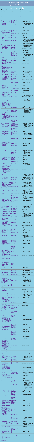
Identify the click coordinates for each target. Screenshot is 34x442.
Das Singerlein (4, 414)
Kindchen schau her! (5, 177)
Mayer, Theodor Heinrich (14, 228)
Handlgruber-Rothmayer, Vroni (14, 175)
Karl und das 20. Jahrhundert (4, 79)
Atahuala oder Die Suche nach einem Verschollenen (5, 120)
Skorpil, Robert (14, 345)
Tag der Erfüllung (4, 74)
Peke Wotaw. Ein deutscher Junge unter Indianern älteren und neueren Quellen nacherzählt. (6, 111)
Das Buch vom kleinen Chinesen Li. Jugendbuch (6, 435)
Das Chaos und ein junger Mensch (5, 44)
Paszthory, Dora (14, 251)
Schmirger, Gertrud (13, 316)
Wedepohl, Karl (14, 423)
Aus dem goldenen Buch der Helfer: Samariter (5, 359)
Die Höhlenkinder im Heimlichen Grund (5, 357)
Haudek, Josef (14, 177)
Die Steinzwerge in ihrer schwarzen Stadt (5, 391)
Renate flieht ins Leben (6, 181)
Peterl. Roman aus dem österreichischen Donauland (6, 143)
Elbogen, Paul (14, 92)
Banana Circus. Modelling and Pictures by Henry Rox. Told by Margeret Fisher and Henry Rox (6, 116)
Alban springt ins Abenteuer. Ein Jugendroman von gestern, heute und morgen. (5, 353)
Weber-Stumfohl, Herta (14, 418)
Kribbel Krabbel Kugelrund (4, 107)
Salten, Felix (13, 289)
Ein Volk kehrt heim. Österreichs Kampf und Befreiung (6, 200)
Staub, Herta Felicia (14, 368)
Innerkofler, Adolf (14, 186)
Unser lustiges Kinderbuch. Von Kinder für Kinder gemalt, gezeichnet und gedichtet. (6, 280)
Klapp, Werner (14, 204)
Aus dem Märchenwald (6, 64)
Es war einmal (4, 331)
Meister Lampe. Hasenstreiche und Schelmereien (5, 204)
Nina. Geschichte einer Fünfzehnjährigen (6, 401)
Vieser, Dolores (14, 414)
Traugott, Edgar (14, 384)
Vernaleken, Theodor (13, 410)
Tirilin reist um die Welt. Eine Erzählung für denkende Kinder (6, 100)
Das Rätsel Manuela (5, 428)
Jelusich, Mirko (14, 189)
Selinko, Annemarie (13, 336)
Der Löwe (3, 193)
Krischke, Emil (14, 211)
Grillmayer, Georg (13, 153)
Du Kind (3, 372)
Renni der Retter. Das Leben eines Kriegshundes (5, 289)
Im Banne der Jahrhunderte (4, 228)
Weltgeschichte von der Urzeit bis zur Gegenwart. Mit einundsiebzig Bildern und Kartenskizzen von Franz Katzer (6, 138)
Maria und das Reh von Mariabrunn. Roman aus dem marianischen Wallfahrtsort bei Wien (6, 186)
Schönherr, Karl (14, 322)
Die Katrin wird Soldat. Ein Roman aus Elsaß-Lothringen (6, 375)
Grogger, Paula (14, 159)
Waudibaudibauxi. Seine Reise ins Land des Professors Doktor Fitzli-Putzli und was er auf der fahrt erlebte (6, 319)
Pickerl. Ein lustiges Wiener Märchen (5, 126)
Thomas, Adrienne (13, 376)
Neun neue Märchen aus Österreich (5, 225)
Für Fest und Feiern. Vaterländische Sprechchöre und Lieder (5, 264)
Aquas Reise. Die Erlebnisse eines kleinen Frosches (5, 175)
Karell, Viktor (14, 195)
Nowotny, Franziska (13, 244)
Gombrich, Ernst (14, 138)
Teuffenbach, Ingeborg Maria (14, 373)
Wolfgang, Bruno (14, 437)
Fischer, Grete (14, 116)
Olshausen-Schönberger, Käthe (14, 247)
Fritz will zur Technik (5, 153)
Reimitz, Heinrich (13, 264)
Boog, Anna (13, 60)
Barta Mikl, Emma (13, 44)
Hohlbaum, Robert (13, 183)
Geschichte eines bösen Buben (4, 271)
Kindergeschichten (5, 209)
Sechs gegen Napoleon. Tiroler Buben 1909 (4, 363)
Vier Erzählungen (4, 322)
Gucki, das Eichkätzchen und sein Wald (6, 387)
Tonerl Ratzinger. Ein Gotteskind (5, 308)
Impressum (3, 440)
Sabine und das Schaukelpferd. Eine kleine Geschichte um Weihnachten (5, 252)
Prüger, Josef (14, 259)
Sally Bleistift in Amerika (4, 219)
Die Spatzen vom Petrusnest (4, 277)
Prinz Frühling (4, 235)
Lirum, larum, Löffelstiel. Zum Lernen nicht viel (6, 267)
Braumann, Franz (13, 72)
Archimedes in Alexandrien (4, 86)
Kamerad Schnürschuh (6, 197)
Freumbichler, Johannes (14, 121)
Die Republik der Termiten (4, 179)
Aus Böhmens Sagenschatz (4, 196)
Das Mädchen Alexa (5, 405)
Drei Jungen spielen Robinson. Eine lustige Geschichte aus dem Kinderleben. (6, 27)
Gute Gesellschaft (5, 292)
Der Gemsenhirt (4, 272)
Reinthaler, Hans (14, 274)
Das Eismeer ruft (4, 421)
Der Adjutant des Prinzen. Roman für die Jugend (6, 230)
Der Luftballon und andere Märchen (5, 207)
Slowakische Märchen (5, 237)
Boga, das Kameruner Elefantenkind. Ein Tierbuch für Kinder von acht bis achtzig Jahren (6, 247)
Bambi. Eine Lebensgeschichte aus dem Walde (6, 305)
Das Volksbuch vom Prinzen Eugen (5, 91)
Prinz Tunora (4, 128)
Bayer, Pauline (14, 45)
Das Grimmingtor (4, 163)
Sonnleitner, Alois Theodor (14, 357)
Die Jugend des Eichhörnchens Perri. (5, 300)
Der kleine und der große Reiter (5, 432)
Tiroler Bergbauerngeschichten (6, 21)
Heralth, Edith (14, 181)
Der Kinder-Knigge (5, 370)
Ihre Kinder (3, 334)
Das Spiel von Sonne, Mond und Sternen (5, 161)
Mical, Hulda (13, 235)
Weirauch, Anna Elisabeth (14, 427)
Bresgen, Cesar (14, 76)
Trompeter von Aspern (5, 211)
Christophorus (4, 232)
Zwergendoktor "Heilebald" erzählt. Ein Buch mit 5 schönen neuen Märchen (6, 68)
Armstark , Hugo (14, 24)
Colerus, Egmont (14, 82)
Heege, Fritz (13, 179)
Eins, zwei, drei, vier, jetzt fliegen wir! (5, 327)
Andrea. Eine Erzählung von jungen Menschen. (6, 378)
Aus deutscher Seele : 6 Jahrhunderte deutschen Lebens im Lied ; (5, 96)
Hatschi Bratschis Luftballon (5, 132)
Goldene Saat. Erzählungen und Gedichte (4, 71)
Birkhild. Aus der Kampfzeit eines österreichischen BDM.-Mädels (6, 285)
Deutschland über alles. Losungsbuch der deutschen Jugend (6, 423)
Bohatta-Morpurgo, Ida (14, 50)
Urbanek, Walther (13, 398)
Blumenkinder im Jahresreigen (4, 395)
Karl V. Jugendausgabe (6, 315)
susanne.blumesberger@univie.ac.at (15, 16)
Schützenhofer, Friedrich (14, 320)
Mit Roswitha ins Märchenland (4, 48)
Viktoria (2, 380)
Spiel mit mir (3, 324)
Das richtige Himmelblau (3, 36)
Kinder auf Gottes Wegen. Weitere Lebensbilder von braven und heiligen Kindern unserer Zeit (5, 311)
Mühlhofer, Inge (14, 238)
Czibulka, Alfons (14, 88)
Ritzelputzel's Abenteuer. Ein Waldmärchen (4, 60)
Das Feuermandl (4, 145)
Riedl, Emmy (14, 280)
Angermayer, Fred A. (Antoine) (14, 21)
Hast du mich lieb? (5, 329)
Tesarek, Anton (14, 370)
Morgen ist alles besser (6, 338)
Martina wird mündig (5, 426)
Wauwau (3, 52)
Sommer (3, 55)
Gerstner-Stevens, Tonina (14, 124)
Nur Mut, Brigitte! (4, 150)
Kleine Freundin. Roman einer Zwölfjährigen (4, 222)
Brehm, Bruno (14, 74)
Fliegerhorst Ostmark (5, 397)
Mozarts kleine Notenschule (4, 241)
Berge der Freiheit (5, 384)
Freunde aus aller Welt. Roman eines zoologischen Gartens (6, 294)
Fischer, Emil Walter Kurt (14, 111)
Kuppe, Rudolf (14, 216)
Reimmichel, (13, 267)
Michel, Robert (14, 237)
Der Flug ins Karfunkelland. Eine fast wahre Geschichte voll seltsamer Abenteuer (6, 104)
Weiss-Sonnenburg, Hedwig (14, 431)
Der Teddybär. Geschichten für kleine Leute (5, 243)
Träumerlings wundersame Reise (5, 274)
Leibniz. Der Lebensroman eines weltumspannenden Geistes (5, 83)
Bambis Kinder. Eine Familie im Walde (5, 302)
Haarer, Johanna (14, 169)
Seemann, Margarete (13, 325)
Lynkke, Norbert (14, 225)
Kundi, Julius (14, 213)
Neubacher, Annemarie (13, 241)
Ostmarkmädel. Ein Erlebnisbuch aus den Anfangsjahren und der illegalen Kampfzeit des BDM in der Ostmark (6, 418)
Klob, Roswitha (14, 206)
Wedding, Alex (14, 421)
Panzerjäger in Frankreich (4, 24)
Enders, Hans (14, 96)
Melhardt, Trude (14, 232)
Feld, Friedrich (14, 100)
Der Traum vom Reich (5, 189)
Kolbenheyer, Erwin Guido (14, 209)
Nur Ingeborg (4, 238)
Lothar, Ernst (14, 222)
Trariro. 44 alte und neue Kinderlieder (5, 77)
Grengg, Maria (14, 143)
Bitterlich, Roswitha (13, 48)
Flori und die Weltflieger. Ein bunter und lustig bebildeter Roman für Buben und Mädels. (5, 367)
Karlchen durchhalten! (5, 40)
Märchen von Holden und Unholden (5, 46)
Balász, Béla (13, 33)
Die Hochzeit (4, 159)
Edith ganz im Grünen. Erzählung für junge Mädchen (6, 147)
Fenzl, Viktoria (14, 107)
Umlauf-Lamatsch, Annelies (13, 387)
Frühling (3, 57)
